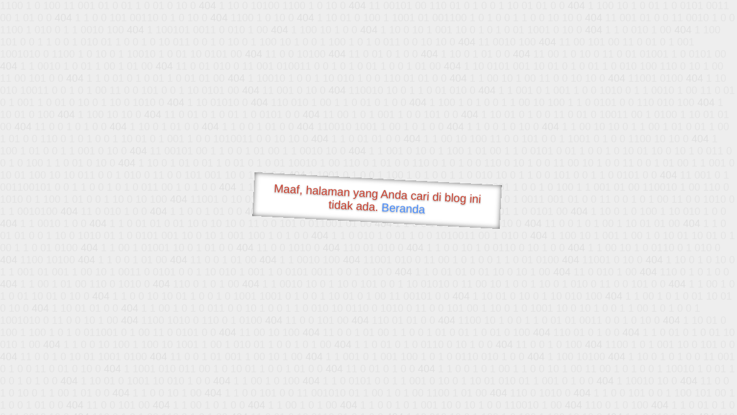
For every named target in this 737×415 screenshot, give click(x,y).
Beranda (403, 208)
